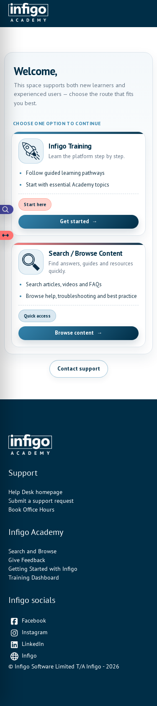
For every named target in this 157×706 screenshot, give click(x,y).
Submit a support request (41, 500)
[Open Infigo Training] (78, 183)
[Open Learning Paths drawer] (6, 235)
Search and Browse (32, 551)
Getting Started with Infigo (42, 568)
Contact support (78, 368)
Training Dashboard (33, 577)
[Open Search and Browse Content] (78, 294)
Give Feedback (26, 560)
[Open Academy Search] (6, 209)
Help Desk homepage (35, 492)
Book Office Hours (31, 509)
